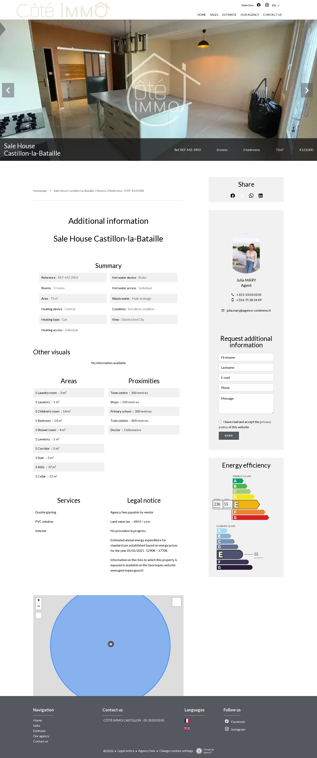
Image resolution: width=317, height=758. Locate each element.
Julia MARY (246, 280)
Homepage (40, 190)
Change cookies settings (176, 751)
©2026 (108, 751)
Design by (204, 751)
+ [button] (38, 601)
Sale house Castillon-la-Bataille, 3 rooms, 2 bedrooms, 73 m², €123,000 (99, 190)
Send (229, 435)
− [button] (38, 607)
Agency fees (146, 751)
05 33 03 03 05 (154, 720)
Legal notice (125, 751)
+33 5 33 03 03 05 (248, 294)
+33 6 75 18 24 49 (248, 300)
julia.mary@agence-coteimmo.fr (249, 310)
